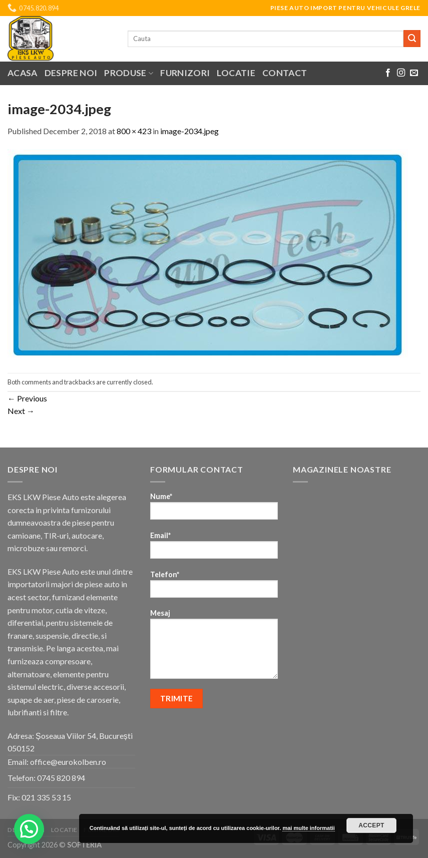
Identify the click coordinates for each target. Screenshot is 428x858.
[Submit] (411, 38)
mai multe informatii (308, 828)
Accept (371, 825)
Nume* (214, 509)
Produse (128, 73)
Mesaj (214, 647)
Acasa (23, 73)
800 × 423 (134, 131)
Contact (284, 73)
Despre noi (71, 73)
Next (21, 410)
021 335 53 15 (46, 797)
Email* (214, 548)
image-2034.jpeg (189, 131)
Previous (27, 398)
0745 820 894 (61, 777)
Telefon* (214, 587)
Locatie (236, 73)
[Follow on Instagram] (401, 73)
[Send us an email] (414, 73)
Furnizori (185, 73)
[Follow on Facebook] (388, 73)
